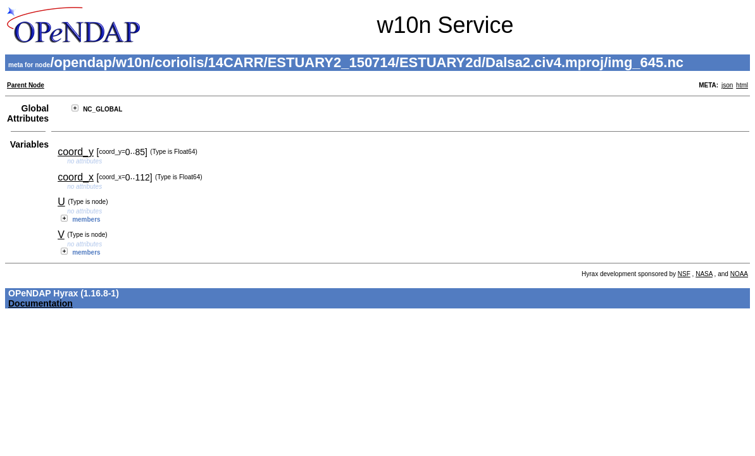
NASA (704, 273)
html (742, 85)
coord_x (76, 177)
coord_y (76, 151)
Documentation (40, 303)
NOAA (739, 273)
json (727, 85)
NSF (684, 273)
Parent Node (25, 85)
